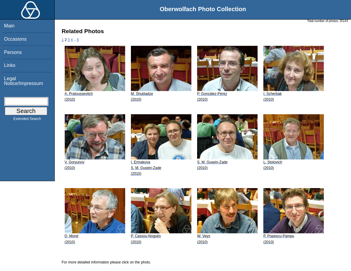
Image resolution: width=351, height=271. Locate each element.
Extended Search (27, 120)
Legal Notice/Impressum (23, 81)
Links (9, 65)
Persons (13, 52)
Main (9, 25)
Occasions (15, 39)
